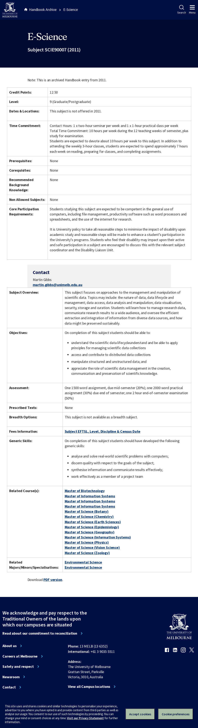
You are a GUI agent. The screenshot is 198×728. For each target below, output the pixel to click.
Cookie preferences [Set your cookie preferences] (175, 714)
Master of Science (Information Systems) (98, 537)
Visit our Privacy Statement (85, 718)
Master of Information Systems (90, 496)
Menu (192, 9)
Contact (9, 687)
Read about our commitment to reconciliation (39, 633)
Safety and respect (18, 666)
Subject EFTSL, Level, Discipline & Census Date (102, 431)
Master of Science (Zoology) (87, 552)
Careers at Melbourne (19, 656)
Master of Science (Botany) (87, 511)
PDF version (52, 579)
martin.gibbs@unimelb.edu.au (57, 285)
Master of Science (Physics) (87, 542)
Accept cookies (140, 714)
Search (181, 9)
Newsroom (11, 677)
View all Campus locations (89, 686)
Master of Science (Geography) (89, 532)
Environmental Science (83, 562)
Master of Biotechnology (85, 490)
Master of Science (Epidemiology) (92, 527)
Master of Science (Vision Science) (92, 547)
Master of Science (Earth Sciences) (93, 522)
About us (9, 646)
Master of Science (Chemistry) (89, 516)
